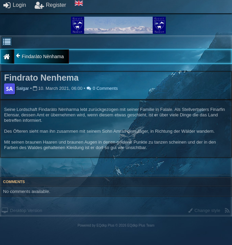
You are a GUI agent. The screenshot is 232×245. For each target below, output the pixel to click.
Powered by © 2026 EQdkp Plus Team (115, 225)
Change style (204, 210)
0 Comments (102, 88)
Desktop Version (22, 210)
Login (14, 5)
